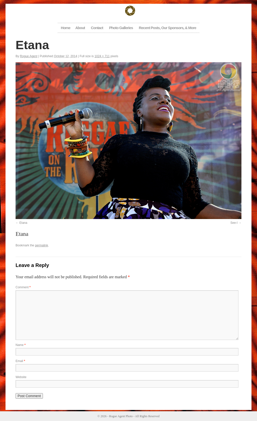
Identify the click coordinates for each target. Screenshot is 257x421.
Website (21, 377)
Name (21, 345)
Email (20, 361)
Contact (97, 28)
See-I (234, 223)
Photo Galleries (121, 28)
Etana (23, 223)
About (80, 28)
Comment (23, 287)
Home (65, 28)
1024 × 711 (102, 56)
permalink (41, 245)
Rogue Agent (28, 56)
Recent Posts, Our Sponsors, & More (167, 28)
